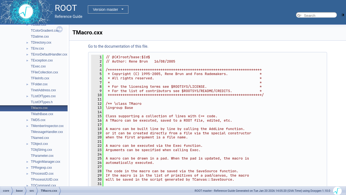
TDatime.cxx (40, 36)
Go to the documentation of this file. (118, 46)
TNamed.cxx (40, 138)
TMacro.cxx (39, 108)
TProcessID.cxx (42, 174)
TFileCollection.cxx (44, 72)
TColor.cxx (38, 25)
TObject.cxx (39, 144)
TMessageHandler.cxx (47, 132)
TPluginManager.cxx (45, 162)
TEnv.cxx (37, 48)
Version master (105, 9)
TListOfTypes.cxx (43, 96)
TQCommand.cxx (43, 185)
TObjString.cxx (41, 150)
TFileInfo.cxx (40, 78)
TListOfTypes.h (42, 102)
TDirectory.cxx (41, 42)
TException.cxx (42, 60)
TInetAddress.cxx (43, 90)
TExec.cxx (38, 66)
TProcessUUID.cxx (44, 179)
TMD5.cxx (38, 120)
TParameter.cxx (42, 156)
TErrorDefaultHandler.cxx (49, 54)
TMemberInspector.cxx (47, 126)
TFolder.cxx (39, 84)
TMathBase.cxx (42, 114)
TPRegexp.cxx (41, 168)
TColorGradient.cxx (45, 30)
